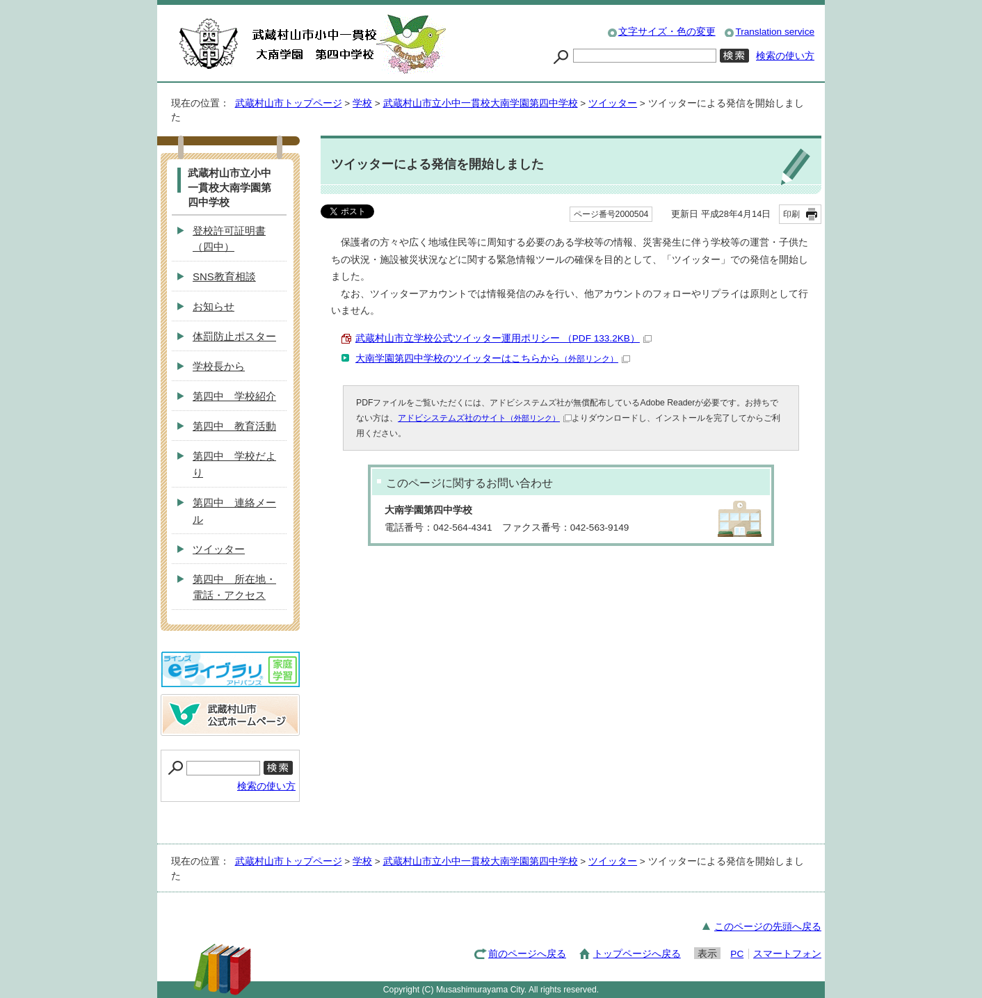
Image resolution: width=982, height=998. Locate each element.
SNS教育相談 (224, 276)
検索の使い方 (785, 56)
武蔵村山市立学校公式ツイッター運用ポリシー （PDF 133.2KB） (503, 338)
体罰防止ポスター (234, 336)
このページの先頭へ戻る (767, 926)
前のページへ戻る (527, 954)
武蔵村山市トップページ (288, 103)
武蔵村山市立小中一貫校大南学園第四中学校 (480, 103)
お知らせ (213, 306)
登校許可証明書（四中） (229, 239)
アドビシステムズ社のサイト (485, 418)
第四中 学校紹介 (234, 396)
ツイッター (612, 103)
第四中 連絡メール (234, 511)
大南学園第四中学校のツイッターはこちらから (492, 358)
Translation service (774, 31)
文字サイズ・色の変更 (667, 31)
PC (736, 954)
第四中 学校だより (234, 464)
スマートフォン (787, 954)
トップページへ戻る (637, 954)
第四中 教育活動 (234, 426)
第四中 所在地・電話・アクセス (234, 587)
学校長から (219, 366)
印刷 (791, 214)
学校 (362, 103)
